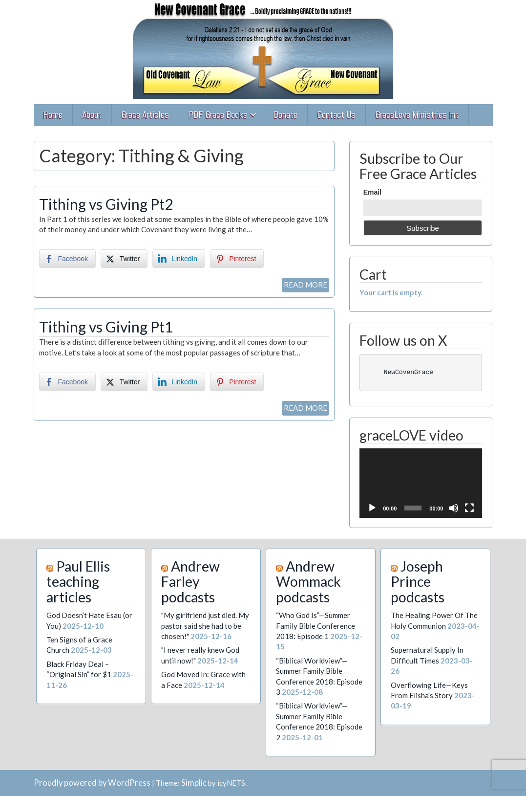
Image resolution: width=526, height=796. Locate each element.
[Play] (372, 508)
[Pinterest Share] (237, 258)
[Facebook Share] (67, 258)
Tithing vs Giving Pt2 (106, 204)
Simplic (194, 783)
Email (372, 192)
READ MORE (305, 284)
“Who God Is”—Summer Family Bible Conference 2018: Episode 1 (315, 626)
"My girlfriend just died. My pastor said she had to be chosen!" (205, 626)
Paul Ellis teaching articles (78, 581)
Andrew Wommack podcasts (308, 581)
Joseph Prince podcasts (417, 581)
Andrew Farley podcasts (190, 581)
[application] (420, 482)
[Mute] (454, 508)
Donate (285, 115)
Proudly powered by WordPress (92, 783)
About (92, 115)
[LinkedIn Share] (178, 258)
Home (53, 115)
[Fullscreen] (469, 508)
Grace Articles (145, 115)
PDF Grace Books (218, 115)
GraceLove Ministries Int (417, 115)
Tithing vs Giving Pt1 (106, 326)
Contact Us (336, 115)
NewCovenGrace (399, 372)
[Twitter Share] (124, 258)
